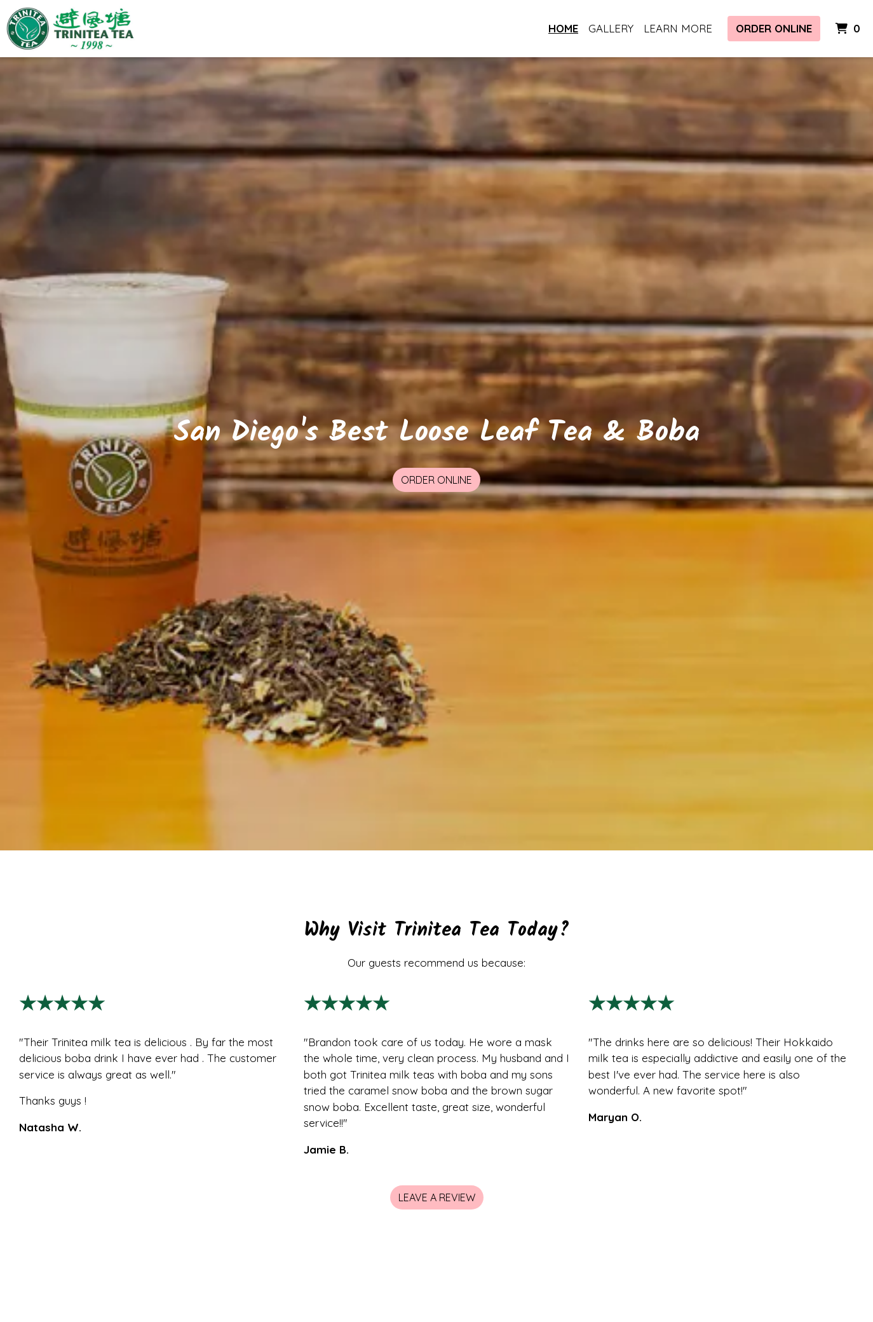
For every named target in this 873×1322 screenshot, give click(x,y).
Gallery (610, 28)
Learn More (678, 28)
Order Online (774, 28)
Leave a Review (436, 1197)
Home (563, 28)
